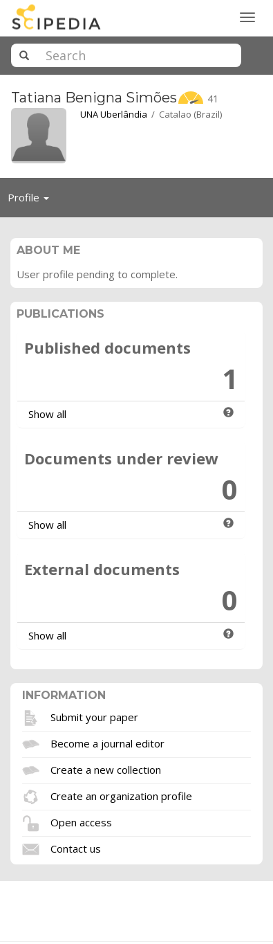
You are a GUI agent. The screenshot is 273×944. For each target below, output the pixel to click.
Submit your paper (94, 716)
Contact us (75, 848)
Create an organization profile (121, 795)
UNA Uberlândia (113, 114)
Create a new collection (105, 769)
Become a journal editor (107, 743)
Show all (47, 414)
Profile (32, 201)
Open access (81, 821)
